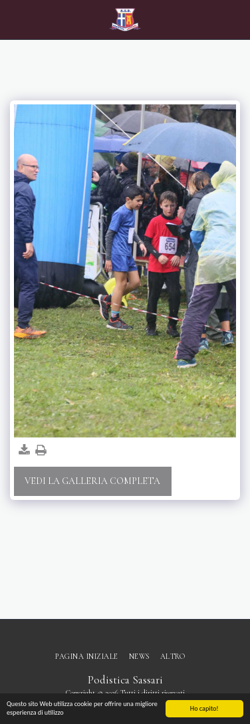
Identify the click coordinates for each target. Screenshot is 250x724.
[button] (14, 19)
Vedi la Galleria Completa (92, 481)
